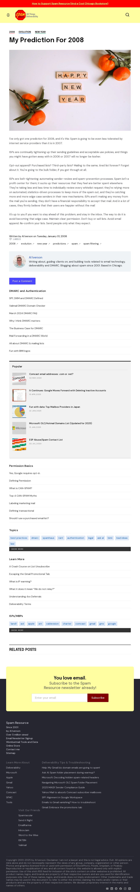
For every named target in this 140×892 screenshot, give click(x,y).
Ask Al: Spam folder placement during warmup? (68, 772)
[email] (106, 888)
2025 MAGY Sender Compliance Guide (63, 787)
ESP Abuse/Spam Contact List (46, 439)
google (112, 623)
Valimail (22, 845)
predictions (61, 243)
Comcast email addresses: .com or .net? (51, 374)
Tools (9, 802)
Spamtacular (25, 815)
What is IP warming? (20, 581)
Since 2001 (12, 727)
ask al (100, 538)
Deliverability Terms (20, 604)
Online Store (13, 745)
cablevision (52, 623)
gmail (92, 623)
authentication (75, 538)
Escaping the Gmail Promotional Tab (29, 574)
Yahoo (9, 787)
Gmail (9, 782)
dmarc (35, 538)
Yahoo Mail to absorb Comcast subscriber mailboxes (71, 792)
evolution (25, 32)
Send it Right (25, 820)
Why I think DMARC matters (24, 320)
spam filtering (92, 243)
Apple (9, 777)
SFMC (9, 797)
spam (76, 243)
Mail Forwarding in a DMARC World (28, 335)
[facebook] (120, 888)
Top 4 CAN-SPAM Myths (23, 495)
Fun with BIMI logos (19, 350)
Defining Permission (20, 480)
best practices (19, 538)
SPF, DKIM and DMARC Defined (26, 298)
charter (67, 623)
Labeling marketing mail (22, 503)
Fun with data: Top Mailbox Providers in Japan (54, 406)
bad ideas (122, 538)
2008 (12, 32)
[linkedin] (111, 888)
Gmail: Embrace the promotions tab (62, 807)
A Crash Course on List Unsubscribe (29, 566)
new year (40, 32)
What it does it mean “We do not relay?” (32, 589)
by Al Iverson (13, 731)
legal (90, 538)
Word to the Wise (28, 835)
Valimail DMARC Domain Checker (27, 305)
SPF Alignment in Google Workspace (62, 797)
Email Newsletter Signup (19, 738)
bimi (110, 538)
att (40, 623)
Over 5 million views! (17, 734)
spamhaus (48, 538)
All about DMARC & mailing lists (26, 343)
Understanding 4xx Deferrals (25, 596)
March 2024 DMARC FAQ (23, 313)
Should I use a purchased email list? (29, 518)
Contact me (13, 749)
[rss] (129, 888)
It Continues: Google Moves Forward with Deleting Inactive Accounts (67, 390)
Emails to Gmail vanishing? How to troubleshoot (69, 802)
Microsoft (11, 772)
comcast (80, 623)
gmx (101, 623)
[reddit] (115, 888)
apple (31, 623)
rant (60, 538)
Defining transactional (21, 510)
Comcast (11, 792)
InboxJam (23, 830)
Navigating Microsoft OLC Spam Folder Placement (69, 782)
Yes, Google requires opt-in (24, 473)
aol (22, 623)
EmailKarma (24, 825)
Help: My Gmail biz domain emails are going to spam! (71, 767)
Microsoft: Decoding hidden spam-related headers (70, 777)
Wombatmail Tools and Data (22, 742)
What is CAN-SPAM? (20, 488)
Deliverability (13, 767)
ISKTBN (22, 840)
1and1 (13, 623)
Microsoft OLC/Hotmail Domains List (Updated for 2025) (60, 423)
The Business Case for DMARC (26, 328)
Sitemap (10, 753)
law (12, 543)
